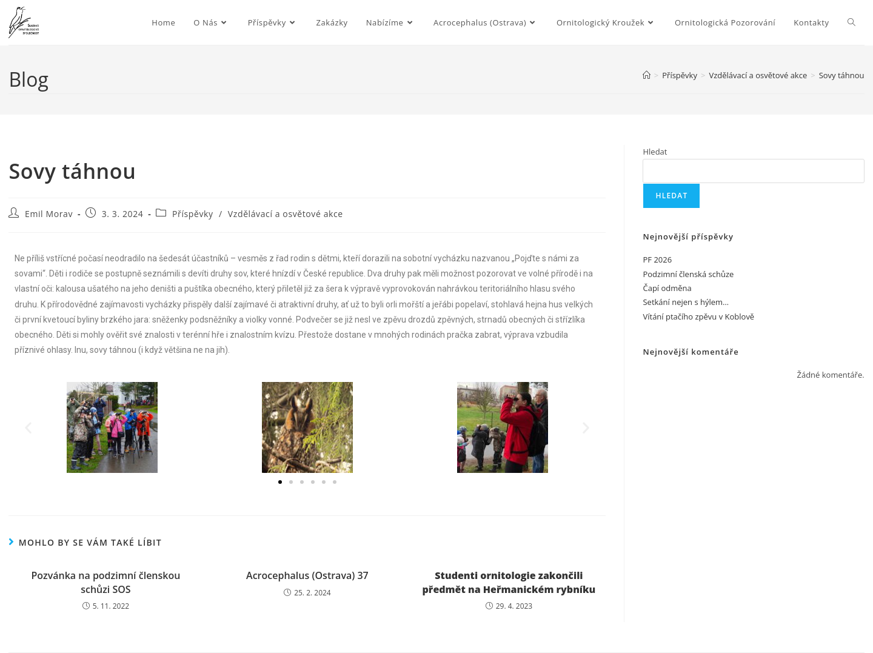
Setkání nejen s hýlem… (686, 301)
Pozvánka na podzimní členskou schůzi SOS (105, 582)
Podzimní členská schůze (688, 274)
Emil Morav (49, 213)
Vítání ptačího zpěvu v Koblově (698, 316)
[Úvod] (647, 75)
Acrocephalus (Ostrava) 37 (307, 575)
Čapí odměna (667, 288)
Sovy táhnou (842, 75)
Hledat (655, 151)
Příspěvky (192, 213)
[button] (28, 427)
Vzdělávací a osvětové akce (285, 213)
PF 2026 (657, 259)
